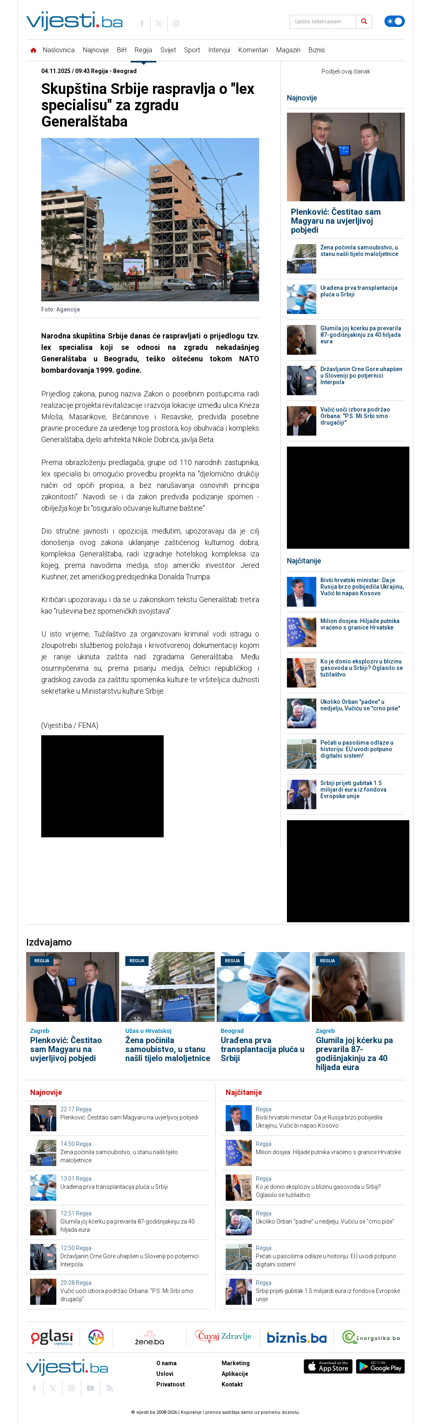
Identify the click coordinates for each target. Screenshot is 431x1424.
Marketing (236, 1363)
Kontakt (232, 1384)
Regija (143, 50)
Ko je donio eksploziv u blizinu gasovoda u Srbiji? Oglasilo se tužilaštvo (361, 668)
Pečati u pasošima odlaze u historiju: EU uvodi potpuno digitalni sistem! (356, 749)
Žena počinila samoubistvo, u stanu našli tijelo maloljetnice (359, 250)
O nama (166, 1363)
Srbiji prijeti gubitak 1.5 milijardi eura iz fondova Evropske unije (353, 789)
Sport (192, 50)
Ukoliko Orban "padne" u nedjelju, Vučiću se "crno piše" (360, 705)
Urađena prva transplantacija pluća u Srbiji (359, 291)
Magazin (288, 50)
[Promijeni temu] (394, 21)
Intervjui (219, 50)
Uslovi (164, 1374)
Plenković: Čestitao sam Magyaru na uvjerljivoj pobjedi (336, 221)
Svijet (168, 50)
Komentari (253, 50)
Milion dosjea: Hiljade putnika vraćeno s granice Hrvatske (360, 624)
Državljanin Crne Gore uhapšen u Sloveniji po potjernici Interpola (361, 375)
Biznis (317, 50)
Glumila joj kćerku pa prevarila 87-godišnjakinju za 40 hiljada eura (360, 335)
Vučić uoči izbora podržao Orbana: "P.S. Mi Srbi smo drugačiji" (355, 416)
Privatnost (170, 1384)
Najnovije (96, 50)
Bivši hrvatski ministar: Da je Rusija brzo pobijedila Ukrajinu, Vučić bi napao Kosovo (362, 586)
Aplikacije (235, 1374)
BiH (122, 50)
